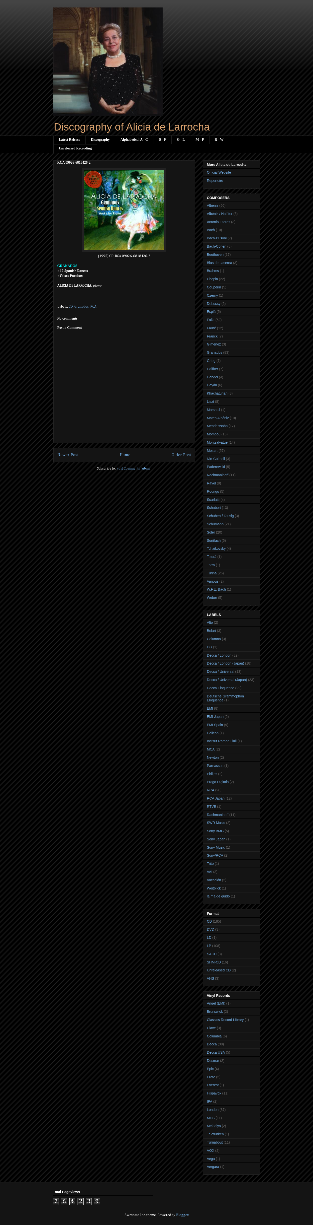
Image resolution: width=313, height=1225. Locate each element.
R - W (219, 139)
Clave (211, 1028)
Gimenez (214, 344)
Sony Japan (216, 839)
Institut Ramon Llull (222, 741)
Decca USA (216, 1052)
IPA (209, 1101)
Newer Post (68, 455)
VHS (210, 978)
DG (209, 647)
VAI (209, 872)
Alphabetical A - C (134, 139)
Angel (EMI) (216, 1003)
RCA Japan (216, 798)
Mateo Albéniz (218, 418)
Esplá (211, 312)
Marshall (213, 410)
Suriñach (214, 541)
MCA (211, 749)
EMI (210, 708)
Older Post (181, 455)
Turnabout (215, 1142)
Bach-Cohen (216, 246)
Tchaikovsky (216, 548)
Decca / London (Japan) (225, 663)
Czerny (212, 295)
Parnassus (215, 766)
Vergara (213, 1167)
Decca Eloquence (220, 688)
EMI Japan (215, 717)
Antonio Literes (218, 222)
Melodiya (214, 1126)
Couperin (214, 287)
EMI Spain (215, 725)
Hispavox (214, 1093)
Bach (211, 230)
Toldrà (211, 557)
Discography (100, 139)
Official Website (219, 172)
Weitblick (214, 888)
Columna (214, 639)
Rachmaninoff (217, 475)
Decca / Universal (220, 672)
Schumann (215, 524)
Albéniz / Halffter (219, 214)
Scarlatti (213, 500)
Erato (211, 1077)
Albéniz (212, 205)
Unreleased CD (219, 970)
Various (212, 581)
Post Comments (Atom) (133, 468)
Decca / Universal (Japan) (227, 680)
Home (125, 455)
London (213, 1110)
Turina (212, 573)
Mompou (213, 434)
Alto (210, 622)
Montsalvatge (217, 442)
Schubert (214, 508)
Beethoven (215, 255)
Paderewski (216, 467)
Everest (213, 1085)
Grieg (211, 361)
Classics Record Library (225, 1020)
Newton (213, 757)
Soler (211, 532)
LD (209, 938)
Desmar (213, 1061)
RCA (93, 306)
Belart (211, 631)
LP (209, 946)
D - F (162, 139)
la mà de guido (218, 896)
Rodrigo (213, 491)
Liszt (210, 402)
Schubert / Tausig (220, 516)
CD (71, 306)
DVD (210, 929)
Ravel (211, 483)
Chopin (212, 279)
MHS (211, 1118)
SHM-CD (214, 962)
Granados (81, 306)
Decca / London (219, 655)
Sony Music (216, 847)
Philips (212, 774)
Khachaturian (217, 393)
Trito (210, 864)
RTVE (211, 807)
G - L (181, 139)
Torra (211, 565)
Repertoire (215, 181)
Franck (212, 336)
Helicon (213, 733)
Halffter (212, 369)
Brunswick (215, 1012)
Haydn (212, 385)
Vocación (214, 880)
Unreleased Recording (75, 148)
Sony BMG (215, 831)
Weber (212, 598)
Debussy (213, 304)
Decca (212, 1044)
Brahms (213, 271)
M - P (200, 139)
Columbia (214, 1036)
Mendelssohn (217, 426)
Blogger (182, 1215)
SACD (212, 954)
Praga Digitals (218, 782)
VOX (210, 1151)
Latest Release (69, 139)
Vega (211, 1159)
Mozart (212, 451)
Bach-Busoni (217, 238)
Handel (212, 377)
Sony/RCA (215, 855)
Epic (210, 1069)
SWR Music (216, 823)
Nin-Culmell (216, 459)
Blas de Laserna (219, 263)
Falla (210, 320)
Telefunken (215, 1134)
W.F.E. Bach (216, 589)
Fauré (211, 328)
